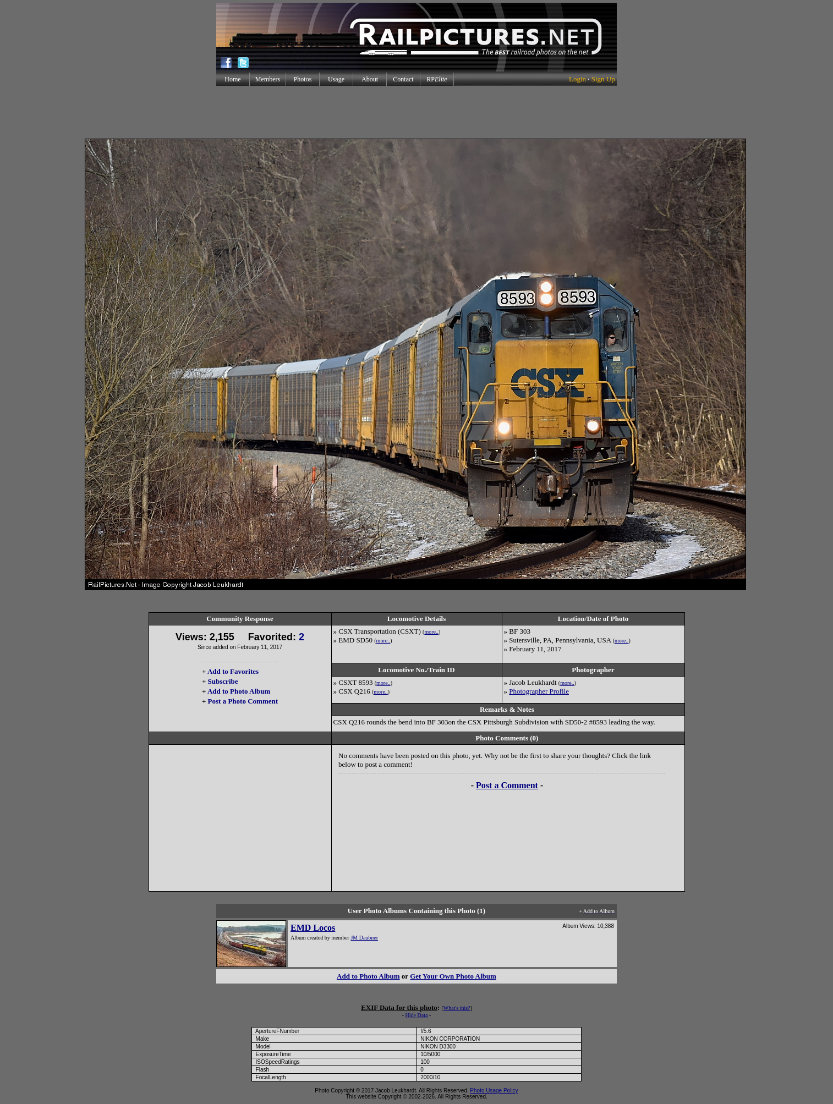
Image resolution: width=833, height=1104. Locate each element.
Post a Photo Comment (243, 701)
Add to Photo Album (239, 691)
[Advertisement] (416, 112)
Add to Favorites (233, 671)
